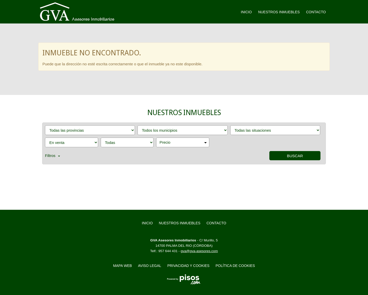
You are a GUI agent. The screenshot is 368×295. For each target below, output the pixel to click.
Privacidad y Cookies (188, 266)
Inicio (246, 12)
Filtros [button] (52, 155)
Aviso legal (149, 266)
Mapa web (122, 266)
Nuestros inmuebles (279, 12)
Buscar (295, 156)
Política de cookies (235, 266)
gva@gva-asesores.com (199, 251)
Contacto (316, 12)
